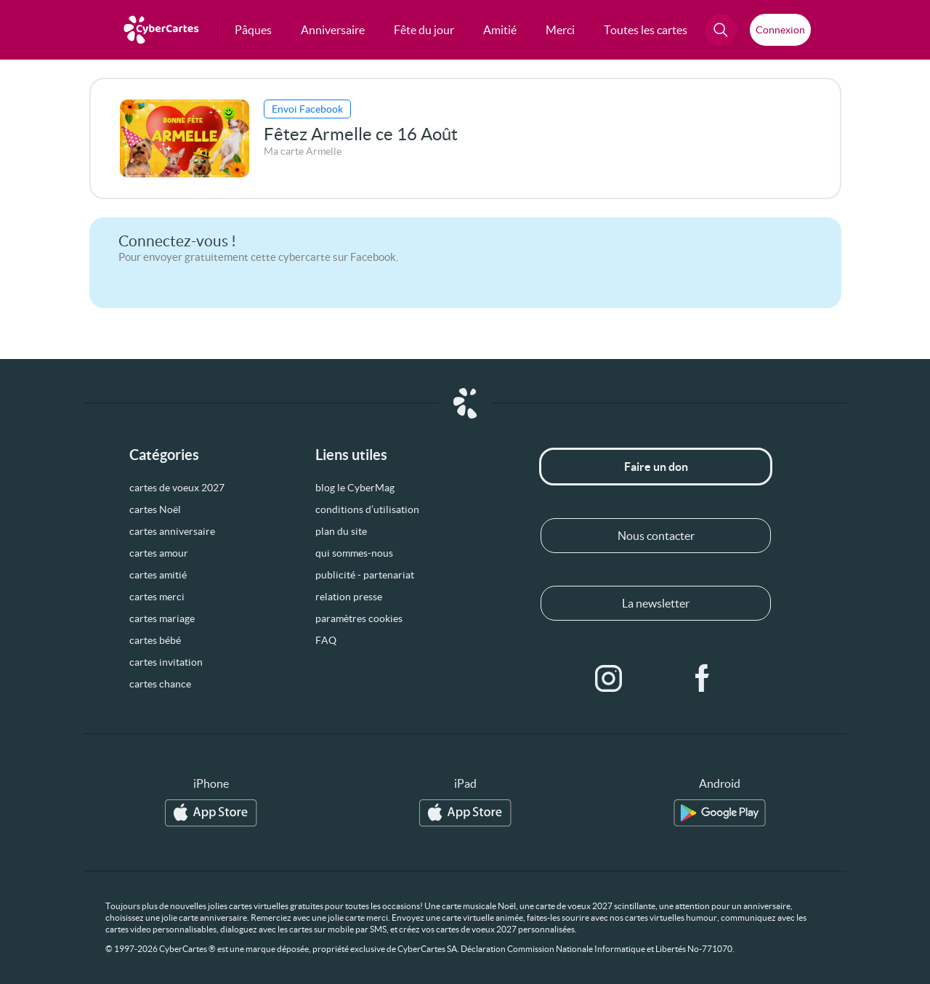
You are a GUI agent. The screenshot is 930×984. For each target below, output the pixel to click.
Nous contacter (656, 535)
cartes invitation (166, 662)
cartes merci (157, 596)
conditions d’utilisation (367, 509)
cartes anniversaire (172, 531)
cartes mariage (162, 618)
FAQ (325, 640)
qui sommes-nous (354, 553)
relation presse (348, 596)
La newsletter (656, 603)
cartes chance (160, 684)
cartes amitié (158, 575)
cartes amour (158, 553)
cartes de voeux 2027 (177, 487)
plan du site (341, 531)
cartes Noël (155, 509)
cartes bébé (155, 640)
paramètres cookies (359, 618)
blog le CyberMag (355, 487)
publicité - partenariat (364, 575)
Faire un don (656, 466)
